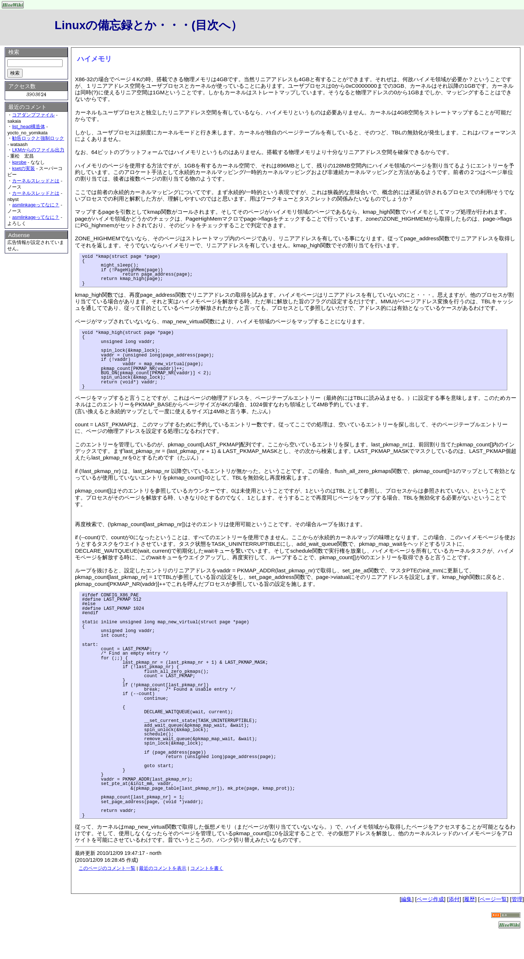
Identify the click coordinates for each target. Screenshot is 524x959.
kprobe (19, 162)
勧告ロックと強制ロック (38, 138)
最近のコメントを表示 (162, 868)
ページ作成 (430, 899)
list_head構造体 (28, 126)
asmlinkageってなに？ (35, 205)
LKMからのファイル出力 (38, 150)
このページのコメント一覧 (107, 868)
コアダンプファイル (33, 115)
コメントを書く (206, 868)
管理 (517, 899)
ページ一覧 (493, 899)
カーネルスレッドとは (35, 180)
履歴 (469, 899)
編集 (406, 899)
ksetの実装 (23, 168)
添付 (454, 899)
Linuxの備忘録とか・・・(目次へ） (148, 25)
